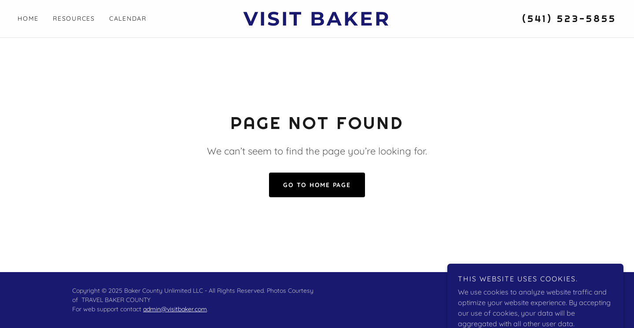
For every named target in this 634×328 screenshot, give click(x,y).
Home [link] (28, 18)
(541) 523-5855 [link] (569, 18)
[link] (317, 22)
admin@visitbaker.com (175, 309)
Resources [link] (74, 18)
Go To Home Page (316, 185)
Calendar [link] (128, 18)
